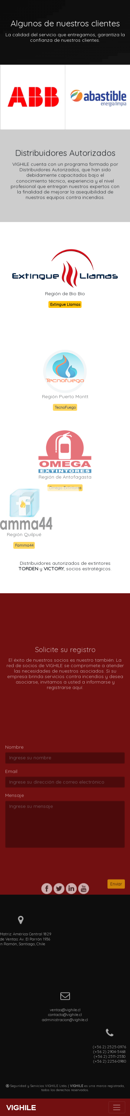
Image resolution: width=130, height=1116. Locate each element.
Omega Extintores (65, 501)
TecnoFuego (65, 421)
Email (11, 802)
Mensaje (14, 826)
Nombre (14, 778)
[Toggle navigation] (117, 1107)
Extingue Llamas (64, 304)
